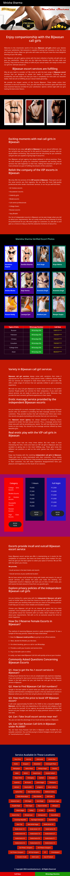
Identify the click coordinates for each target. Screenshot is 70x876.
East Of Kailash (48, 857)
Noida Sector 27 (50, 833)
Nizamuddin (28, 787)
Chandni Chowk (21, 857)
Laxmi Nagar (40, 782)
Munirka (51, 810)
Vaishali (41, 778)
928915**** (58, 330)
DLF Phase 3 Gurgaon (44, 847)
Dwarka (54, 768)
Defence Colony (50, 792)
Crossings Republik (20, 820)
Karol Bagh (40, 801)
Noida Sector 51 (50, 838)
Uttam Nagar (20, 810)
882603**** (58, 352)
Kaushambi (52, 820)
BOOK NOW (15, 524)
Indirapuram (42, 815)
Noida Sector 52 (20, 843)
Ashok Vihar (52, 759)
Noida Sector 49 (20, 833)
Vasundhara (54, 815)
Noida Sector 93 (48, 824)
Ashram (16, 787)
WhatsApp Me (36, 330)
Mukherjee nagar (54, 801)
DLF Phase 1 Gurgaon (25, 847)
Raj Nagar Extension (37, 820)
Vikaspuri (55, 806)
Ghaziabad (37, 764)
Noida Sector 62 (20, 838)
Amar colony (52, 787)
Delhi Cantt (35, 857)
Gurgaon (25, 764)
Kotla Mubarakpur (22, 796)
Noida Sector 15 (50, 843)
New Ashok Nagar (33, 824)
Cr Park (41, 810)
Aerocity (28, 759)
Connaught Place (51, 764)
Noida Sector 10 (19, 829)
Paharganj (31, 778)
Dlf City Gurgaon (34, 852)
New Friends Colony (34, 792)
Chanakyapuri (55, 852)
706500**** (58, 335)
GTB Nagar (28, 801)
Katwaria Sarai (15, 801)
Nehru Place (29, 768)
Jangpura (40, 787)
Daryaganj (52, 778)
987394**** (58, 348)
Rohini (26, 773)
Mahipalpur (16, 768)
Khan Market (37, 796)
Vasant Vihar (15, 815)
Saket (16, 773)
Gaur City (19, 824)
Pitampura (52, 782)
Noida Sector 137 (35, 829)
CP (45, 852)
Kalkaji (31, 810)
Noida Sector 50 (35, 838)
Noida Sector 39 (50, 829)
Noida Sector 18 (35, 833)
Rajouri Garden (42, 806)
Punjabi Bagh (16, 806)
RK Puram (28, 782)
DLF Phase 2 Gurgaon (16, 852)
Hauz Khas (17, 759)
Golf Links (50, 796)
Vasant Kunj (36, 773)
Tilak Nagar (29, 806)
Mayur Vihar (18, 778)
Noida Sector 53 (35, 843)
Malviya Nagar (42, 768)
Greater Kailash (50, 773)
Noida (16, 764)
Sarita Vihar (18, 792)
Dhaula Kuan (28, 815)
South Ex (17, 782)
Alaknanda (40, 759)
